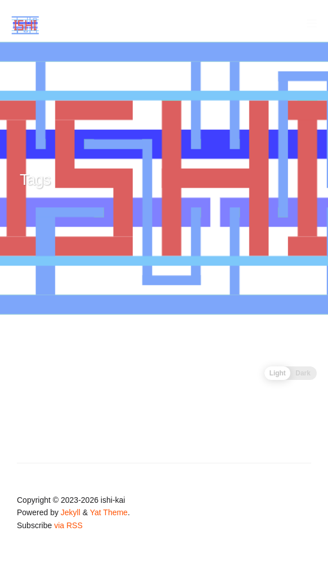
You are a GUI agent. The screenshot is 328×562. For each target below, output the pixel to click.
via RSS (68, 525)
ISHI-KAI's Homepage (65, 24)
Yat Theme (109, 512)
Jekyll (70, 512)
